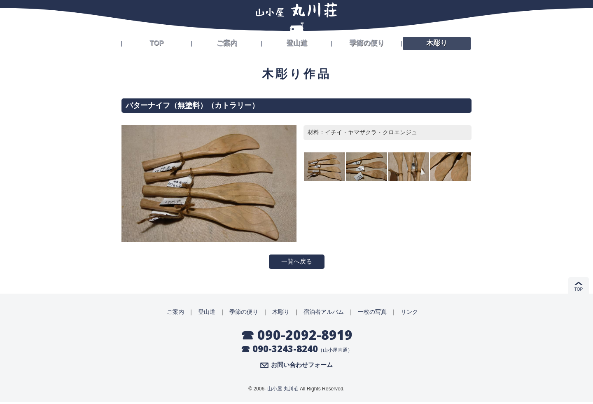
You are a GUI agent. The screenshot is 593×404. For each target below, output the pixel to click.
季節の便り (366, 42)
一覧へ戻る (296, 262)
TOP (156, 42)
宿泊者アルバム (324, 313)
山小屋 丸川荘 (282, 391)
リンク (409, 313)
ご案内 (227, 42)
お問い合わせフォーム (302, 367)
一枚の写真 (372, 313)
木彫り (437, 42)
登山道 (297, 42)
